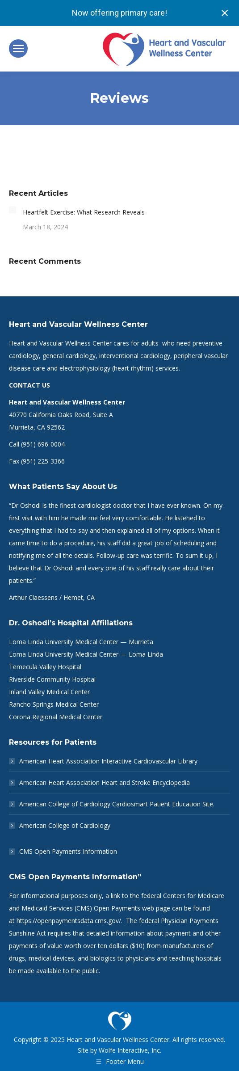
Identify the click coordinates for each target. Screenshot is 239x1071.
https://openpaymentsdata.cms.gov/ (69, 920)
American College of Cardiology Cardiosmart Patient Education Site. (116, 804)
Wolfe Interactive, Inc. (130, 1050)
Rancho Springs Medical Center (54, 704)
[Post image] (12, 209)
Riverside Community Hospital (52, 679)
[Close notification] (224, 13)
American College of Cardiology (64, 825)
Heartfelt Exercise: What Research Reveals (84, 212)
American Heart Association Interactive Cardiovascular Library (108, 761)
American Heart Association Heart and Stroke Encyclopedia (104, 782)
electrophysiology (84, 368)
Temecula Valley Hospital (45, 666)
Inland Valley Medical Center (49, 691)
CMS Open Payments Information (68, 851)
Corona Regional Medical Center (55, 717)
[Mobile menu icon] (18, 48)
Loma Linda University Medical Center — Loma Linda (86, 654)
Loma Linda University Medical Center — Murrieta (81, 641)
